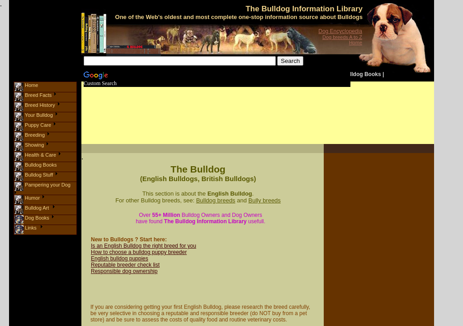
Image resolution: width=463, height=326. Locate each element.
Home (355, 42)
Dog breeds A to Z (342, 37)
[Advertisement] (252, 106)
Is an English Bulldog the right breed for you (143, 246)
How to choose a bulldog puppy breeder (139, 252)
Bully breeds (264, 200)
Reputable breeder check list (125, 265)
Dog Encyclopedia (340, 31)
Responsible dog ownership (124, 271)
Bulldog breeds (216, 200)
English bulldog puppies (119, 258)
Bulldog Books (362, 74)
